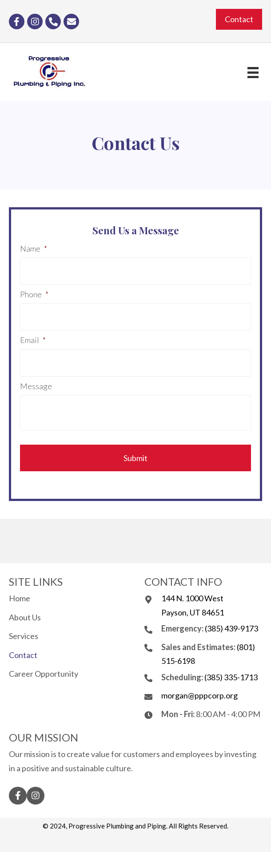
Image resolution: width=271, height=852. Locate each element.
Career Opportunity (43, 673)
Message (36, 386)
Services (23, 636)
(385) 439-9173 (231, 628)
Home (19, 598)
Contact (23, 655)
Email (33, 340)
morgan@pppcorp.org (199, 695)
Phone (34, 294)
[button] (239, 19)
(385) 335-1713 (231, 677)
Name (33, 248)
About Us (25, 617)
